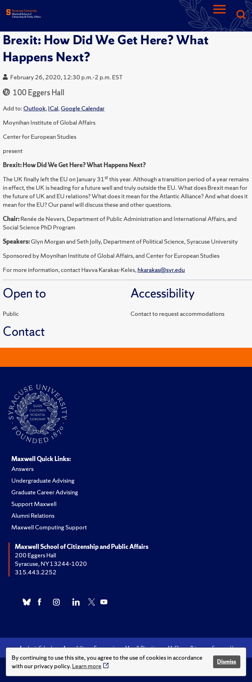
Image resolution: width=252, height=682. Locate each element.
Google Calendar (83, 108)
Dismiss (226, 661)
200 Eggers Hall (35, 555)
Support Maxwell (34, 504)
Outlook (34, 108)
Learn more (86, 666)
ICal (53, 108)
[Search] (240, 15)
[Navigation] (219, 15)
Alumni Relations (32, 515)
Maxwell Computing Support (49, 527)
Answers (22, 469)
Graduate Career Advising (44, 492)
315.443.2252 (36, 572)
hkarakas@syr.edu (161, 270)
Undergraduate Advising (43, 480)
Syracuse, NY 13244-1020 (51, 563)
